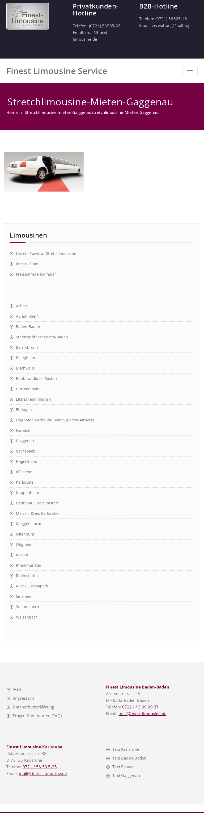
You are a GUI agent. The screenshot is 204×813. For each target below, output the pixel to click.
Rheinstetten (27, 575)
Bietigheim (25, 357)
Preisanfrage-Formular (36, 274)
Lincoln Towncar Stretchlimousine (46, 253)
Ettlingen (24, 409)
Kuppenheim (27, 492)
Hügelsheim (26, 461)
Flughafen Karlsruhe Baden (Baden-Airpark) (55, 419)
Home (12, 112)
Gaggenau (25, 440)
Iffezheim (24, 471)
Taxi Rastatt (123, 766)
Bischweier (25, 368)
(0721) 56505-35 (105, 25)
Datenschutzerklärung (33, 707)
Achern (22, 305)
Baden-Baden (28, 326)
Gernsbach (25, 451)
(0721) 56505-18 (171, 18)
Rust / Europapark (32, 585)
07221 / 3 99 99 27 (140, 707)
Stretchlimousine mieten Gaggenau (58, 112)
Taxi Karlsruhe (125, 749)
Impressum (23, 698)
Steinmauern (27, 606)
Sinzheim (24, 596)
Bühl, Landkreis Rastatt (36, 378)
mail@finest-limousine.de (142, 713)
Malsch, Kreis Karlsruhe (37, 513)
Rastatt (22, 554)
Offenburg (25, 534)
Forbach (23, 430)
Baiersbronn (27, 347)
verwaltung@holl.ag (170, 25)
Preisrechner (27, 263)
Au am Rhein (27, 316)
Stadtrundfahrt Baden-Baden (42, 336)
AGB (17, 689)
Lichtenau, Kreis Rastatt (37, 502)
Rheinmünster (28, 565)
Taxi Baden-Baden (129, 758)
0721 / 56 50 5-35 (40, 766)
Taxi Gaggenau (126, 775)
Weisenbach (27, 617)
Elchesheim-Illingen (33, 399)
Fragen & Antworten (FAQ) (37, 715)
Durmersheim (28, 388)
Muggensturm (28, 523)
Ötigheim (24, 544)
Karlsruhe (24, 482)
